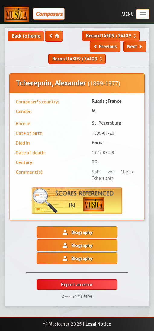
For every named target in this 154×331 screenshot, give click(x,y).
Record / (111, 35)
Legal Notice (98, 324)
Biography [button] (76, 232)
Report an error (77, 284)
